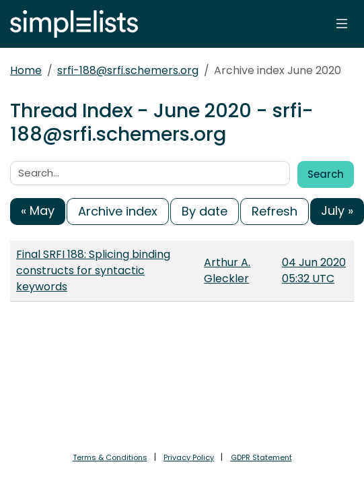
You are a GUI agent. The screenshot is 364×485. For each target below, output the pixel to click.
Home (26, 70)
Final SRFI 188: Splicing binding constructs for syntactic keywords (93, 270)
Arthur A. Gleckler (227, 270)
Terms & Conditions (110, 457)
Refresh (274, 211)
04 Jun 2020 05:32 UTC (314, 270)
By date (204, 211)
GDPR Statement (261, 457)
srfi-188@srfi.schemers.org (127, 70)
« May (37, 210)
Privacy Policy (188, 457)
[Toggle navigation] (342, 23)
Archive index (117, 211)
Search (325, 174)
